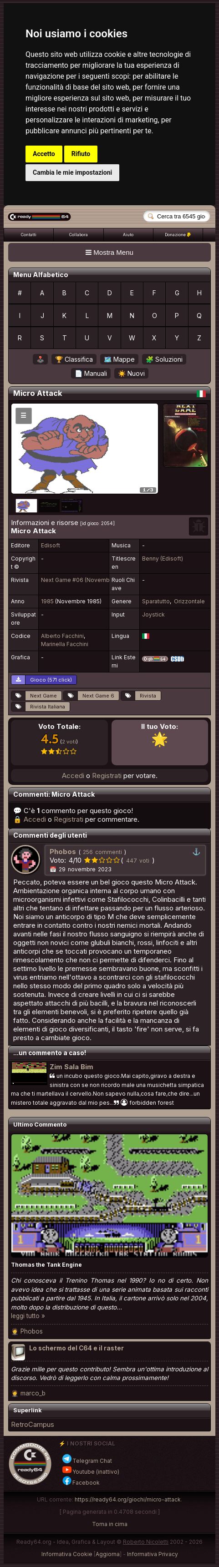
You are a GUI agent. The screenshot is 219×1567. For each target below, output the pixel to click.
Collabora (78, 235)
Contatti (28, 235)
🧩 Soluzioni (164, 359)
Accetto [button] (44, 153)
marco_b (33, 1393)
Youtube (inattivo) (90, 1471)
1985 (47, 601)
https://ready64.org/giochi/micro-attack (128, 1499)
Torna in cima (109, 1524)
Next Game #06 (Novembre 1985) (86, 579)
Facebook (80, 1482)
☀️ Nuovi (131, 373)
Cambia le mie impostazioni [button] (72, 172)
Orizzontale (189, 601)
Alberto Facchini (62, 635)
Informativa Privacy (152, 1554)
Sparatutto (156, 601)
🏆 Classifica (74, 359)
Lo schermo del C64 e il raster (76, 1348)
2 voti (69, 741)
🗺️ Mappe (119, 359)
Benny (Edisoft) (162, 558)
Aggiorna (108, 1554)
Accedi (73, 775)
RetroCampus (32, 1424)
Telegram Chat (86, 1460)
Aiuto (128, 235)
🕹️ (40, 359)
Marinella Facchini (64, 644)
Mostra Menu (109, 252)
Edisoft (50, 545)
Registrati (107, 775)
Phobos (31, 1331)
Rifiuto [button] (81, 153)
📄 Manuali (91, 373)
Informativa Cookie (66, 1554)
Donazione (178, 235)
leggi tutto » (28, 1315)
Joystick (153, 614)
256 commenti (102, 852)
